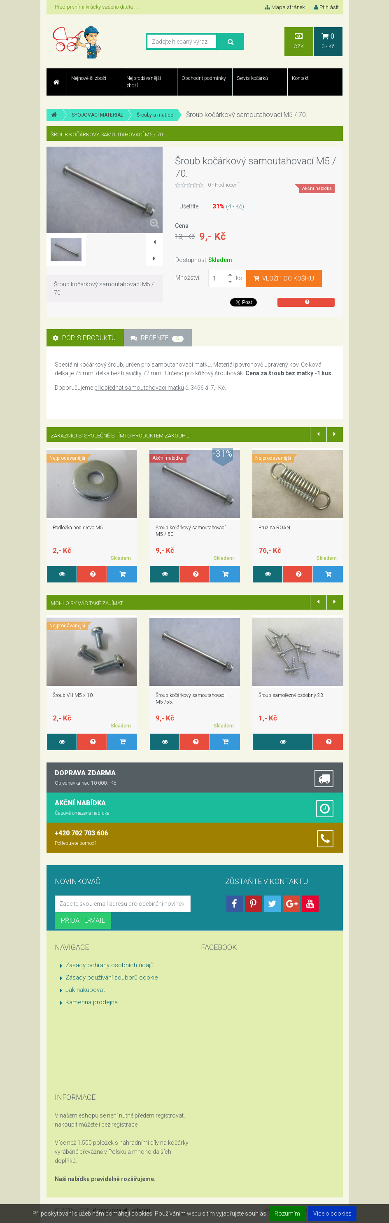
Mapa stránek (285, 7)
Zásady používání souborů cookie (111, 977)
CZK (299, 41)
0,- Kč (328, 41)
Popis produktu (84, 338)
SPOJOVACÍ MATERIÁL (97, 115)
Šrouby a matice (155, 115)
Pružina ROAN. (275, 528)
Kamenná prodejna (91, 1002)
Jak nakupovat (85, 990)
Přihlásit (326, 7)
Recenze (157, 338)
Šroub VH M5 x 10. (73, 695)
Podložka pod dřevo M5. (78, 528)
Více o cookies (332, 1213)
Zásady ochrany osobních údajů (109, 965)
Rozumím (287, 1213)
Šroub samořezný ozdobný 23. (291, 695)
